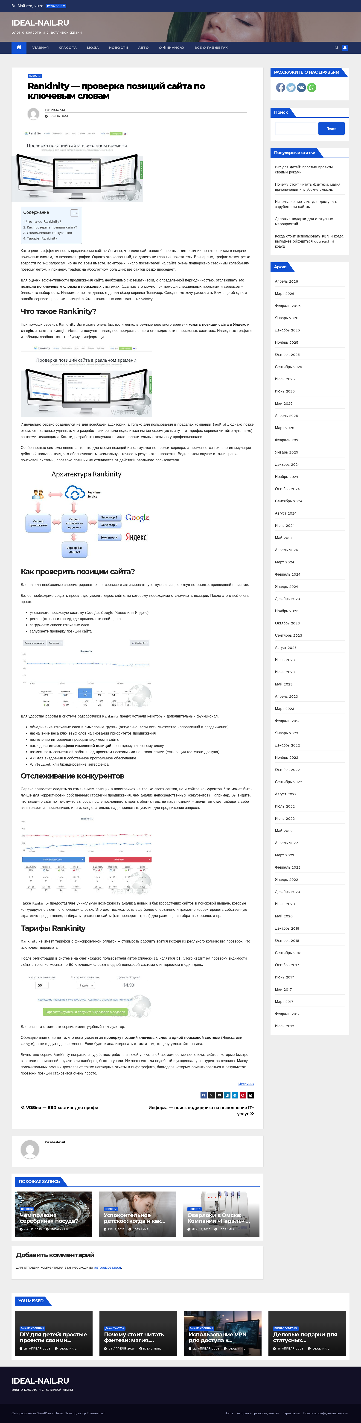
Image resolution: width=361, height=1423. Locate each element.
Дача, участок (114, 1328)
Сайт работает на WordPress (33, 1413)
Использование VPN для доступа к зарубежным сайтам (218, 1340)
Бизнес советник (32, 1328)
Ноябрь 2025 (286, 342)
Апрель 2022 (286, 843)
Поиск (281, 112)
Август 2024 (286, 513)
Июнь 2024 (285, 525)
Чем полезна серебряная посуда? (49, 1218)
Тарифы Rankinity (42, 238)
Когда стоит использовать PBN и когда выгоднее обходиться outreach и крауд (309, 241)
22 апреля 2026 (207, 1348)
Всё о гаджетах (211, 48)
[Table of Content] (74, 213)
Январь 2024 (286, 586)
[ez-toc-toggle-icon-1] (72, 214)
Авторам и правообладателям (258, 1413)
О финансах (171, 48)
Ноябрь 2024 (286, 476)
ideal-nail (58, 110)
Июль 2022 (285, 806)
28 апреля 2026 (38, 1348)
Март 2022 (284, 855)
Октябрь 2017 (287, 965)
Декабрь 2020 (287, 892)
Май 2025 (284, 403)
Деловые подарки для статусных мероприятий (305, 1340)
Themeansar (96, 1413)
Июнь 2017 (284, 977)
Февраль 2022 (288, 867)
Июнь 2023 (285, 672)
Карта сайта (291, 1413)
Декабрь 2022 (287, 745)
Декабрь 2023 (287, 599)
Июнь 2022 (285, 818)
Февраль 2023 (288, 721)
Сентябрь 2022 (288, 782)
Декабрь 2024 (287, 464)
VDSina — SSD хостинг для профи (59, 1107)
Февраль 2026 (288, 306)
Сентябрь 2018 (288, 953)
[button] (336, 47)
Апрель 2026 (286, 281)
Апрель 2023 (286, 696)
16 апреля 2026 (291, 1348)
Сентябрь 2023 (288, 635)
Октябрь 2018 (287, 940)
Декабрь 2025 (287, 330)
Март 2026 (284, 293)
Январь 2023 (286, 733)
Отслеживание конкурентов (49, 233)
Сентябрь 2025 (288, 367)
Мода (93, 48)
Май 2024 (284, 538)
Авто (143, 48)
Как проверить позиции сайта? (52, 227)
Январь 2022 (286, 879)
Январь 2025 (286, 452)
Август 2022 (286, 794)
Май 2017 (283, 989)
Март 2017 (284, 1001)
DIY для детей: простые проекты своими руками (53, 1340)
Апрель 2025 (286, 415)
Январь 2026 (286, 318)
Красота (68, 48)
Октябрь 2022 (287, 769)
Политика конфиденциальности (325, 1413)
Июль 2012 (284, 1026)
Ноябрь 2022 (286, 757)
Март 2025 (284, 428)
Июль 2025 (285, 379)
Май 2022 (284, 831)
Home (229, 1413)
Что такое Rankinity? (43, 222)
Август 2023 (286, 647)
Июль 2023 (285, 660)
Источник (246, 1084)
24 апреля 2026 (122, 1348)
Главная (40, 48)
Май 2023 (284, 684)
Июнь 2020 (285, 904)
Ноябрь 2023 (286, 611)
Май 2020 (284, 916)
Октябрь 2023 (287, 623)
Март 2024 (284, 562)
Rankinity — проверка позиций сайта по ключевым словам (116, 91)
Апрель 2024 (286, 550)
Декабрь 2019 (287, 928)
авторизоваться (107, 1267)
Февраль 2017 (287, 1014)
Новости (118, 48)
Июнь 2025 (285, 391)
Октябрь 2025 (287, 354)
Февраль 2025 (288, 440)
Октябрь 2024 (287, 489)
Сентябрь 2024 (288, 501)
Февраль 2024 (288, 574)
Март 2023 (284, 708)
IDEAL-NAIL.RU (40, 23)
